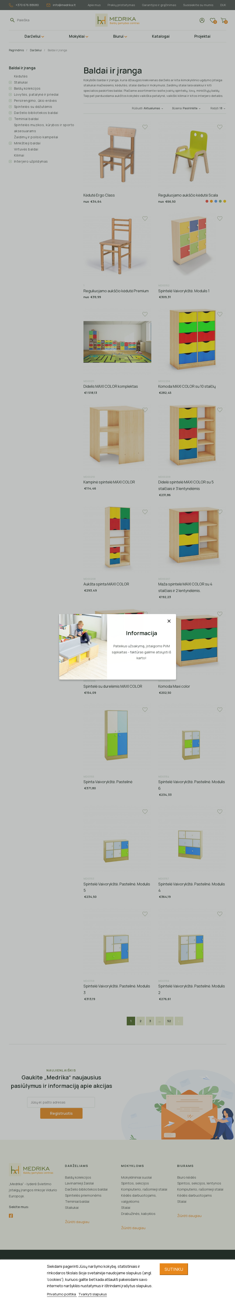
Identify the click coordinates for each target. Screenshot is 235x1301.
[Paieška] (39, 20)
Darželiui (32, 36)
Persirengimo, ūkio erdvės (35, 100)
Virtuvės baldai (26, 149)
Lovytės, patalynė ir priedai (36, 94)
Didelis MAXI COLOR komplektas (110, 386)
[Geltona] (224, 201)
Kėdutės (21, 76)
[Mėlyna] (215, 201)
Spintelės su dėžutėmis (33, 106)
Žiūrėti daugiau (77, 1221)
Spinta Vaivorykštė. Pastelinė (107, 781)
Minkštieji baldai (27, 143)
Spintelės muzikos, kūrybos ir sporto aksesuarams (44, 128)
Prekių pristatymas (119, 5)
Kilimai (19, 155)
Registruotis (61, 1113)
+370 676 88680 (24, 5)
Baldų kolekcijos (27, 88)
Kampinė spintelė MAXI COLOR (109, 482)
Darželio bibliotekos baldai (36, 112)
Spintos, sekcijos (135, 1182)
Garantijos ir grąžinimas (158, 5)
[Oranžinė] (211, 201)
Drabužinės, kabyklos (138, 1213)
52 (169, 1021)
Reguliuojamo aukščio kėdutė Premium (116, 290)
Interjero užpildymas (31, 161)
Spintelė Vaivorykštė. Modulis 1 (184, 290)
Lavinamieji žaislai (79, 1182)
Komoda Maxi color (174, 686)
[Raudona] (207, 201)
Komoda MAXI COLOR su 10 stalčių (187, 386)
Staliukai (21, 82)
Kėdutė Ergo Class (99, 195)
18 (223, 108)
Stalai (125, 1207)
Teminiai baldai (26, 119)
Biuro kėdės (186, 1176)
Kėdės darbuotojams (194, 1195)
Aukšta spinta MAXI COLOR (106, 584)
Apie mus (91, 5)
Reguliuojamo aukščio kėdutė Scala (188, 195)
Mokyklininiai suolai (136, 1176)
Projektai (202, 36)
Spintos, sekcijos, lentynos (199, 1182)
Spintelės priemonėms (83, 1195)
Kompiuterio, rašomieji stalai (144, 1189)
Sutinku (174, 1269)
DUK (223, 5)
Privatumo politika (62, 1294)
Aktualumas (154, 108)
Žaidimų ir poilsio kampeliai (36, 137)
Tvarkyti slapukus (92, 1294)
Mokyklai (77, 36)
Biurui (118, 36)
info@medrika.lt (61, 5)
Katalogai (161, 36)
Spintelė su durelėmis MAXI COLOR (112, 686)
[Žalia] (220, 201)
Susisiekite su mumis (197, 5)
